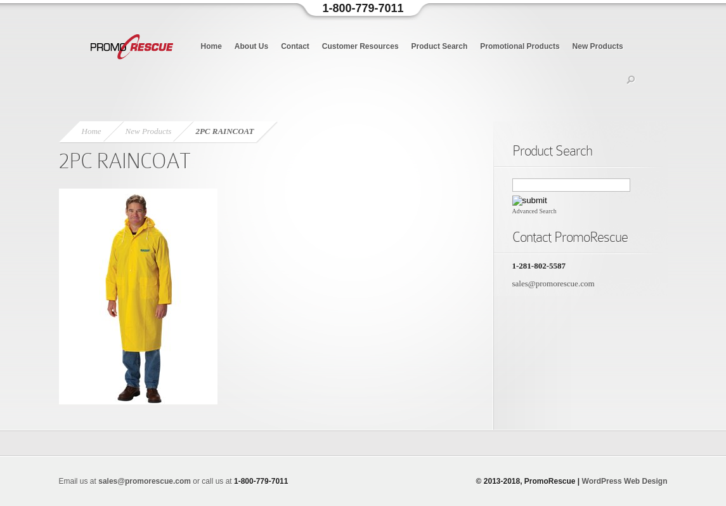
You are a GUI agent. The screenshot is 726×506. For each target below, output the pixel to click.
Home (211, 46)
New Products (598, 46)
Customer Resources (360, 46)
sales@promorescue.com (553, 283)
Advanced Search (534, 211)
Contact (295, 46)
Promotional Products (519, 46)
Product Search (440, 46)
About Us (251, 46)
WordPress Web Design (625, 481)
